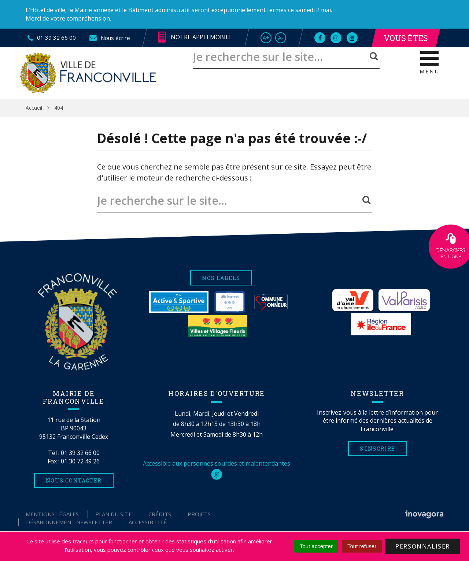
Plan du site (113, 514)
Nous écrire (109, 37)
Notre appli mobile (195, 37)
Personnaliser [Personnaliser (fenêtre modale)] (422, 546)
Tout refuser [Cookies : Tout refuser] (361, 546)
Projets (199, 514)
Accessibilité (148, 522)
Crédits (159, 514)
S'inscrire (377, 448)
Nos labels (221, 277)
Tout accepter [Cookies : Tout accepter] (316, 546)
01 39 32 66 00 (80, 453)
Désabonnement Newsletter (69, 522)
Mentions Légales (52, 514)
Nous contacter (74, 480)
